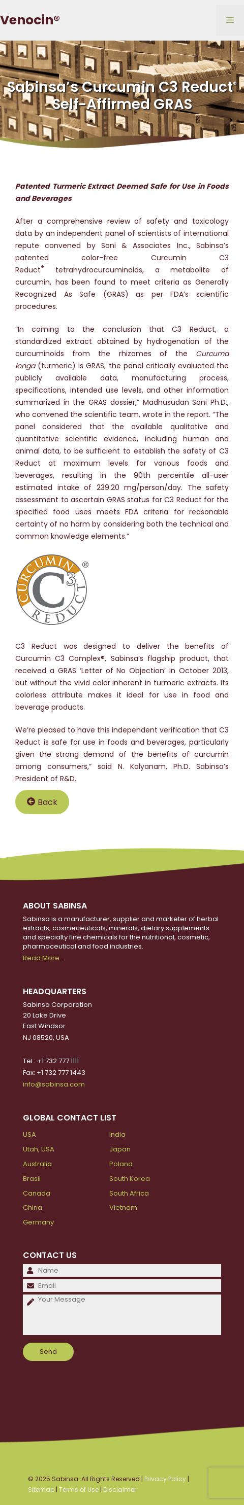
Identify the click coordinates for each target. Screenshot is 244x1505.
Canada (36, 1193)
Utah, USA (38, 1149)
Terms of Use (79, 1489)
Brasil (32, 1178)
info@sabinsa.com (54, 1084)
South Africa (129, 1193)
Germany (38, 1222)
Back (42, 802)
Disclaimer (119, 1489)
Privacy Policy (165, 1479)
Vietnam (123, 1207)
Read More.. (43, 958)
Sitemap (41, 1489)
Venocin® (30, 20)
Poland (121, 1164)
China (32, 1207)
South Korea (129, 1178)
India (117, 1134)
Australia (37, 1164)
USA (29, 1134)
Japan (120, 1149)
